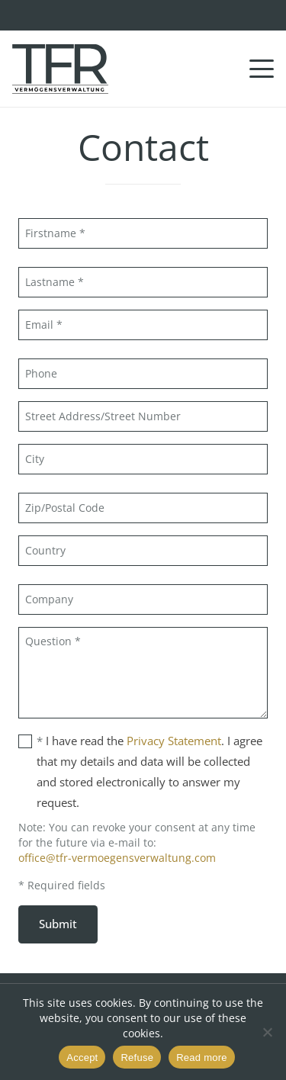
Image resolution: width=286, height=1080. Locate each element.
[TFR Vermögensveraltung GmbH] (60, 69)
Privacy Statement (174, 740)
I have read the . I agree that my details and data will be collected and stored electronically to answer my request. (140, 770)
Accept (82, 1057)
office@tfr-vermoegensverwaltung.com (117, 857)
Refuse (137, 1057)
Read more (201, 1057)
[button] (261, 68)
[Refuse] (267, 1032)
